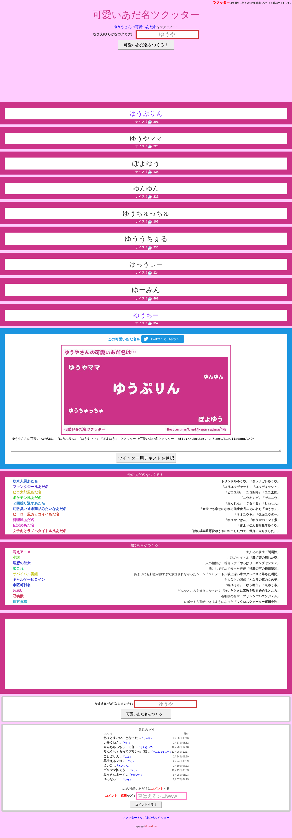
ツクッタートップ (134, 820)
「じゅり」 (147, 741)
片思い (18, 593)
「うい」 (126, 745)
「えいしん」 (123, 768)
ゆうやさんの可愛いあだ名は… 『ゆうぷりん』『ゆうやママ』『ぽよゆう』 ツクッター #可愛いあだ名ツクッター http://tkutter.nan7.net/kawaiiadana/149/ (146, 445)
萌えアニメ (22, 555)
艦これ (18, 571)
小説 (16, 560)
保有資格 (20, 604)
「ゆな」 (127, 782)
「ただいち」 (135, 777)
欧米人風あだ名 (25, 484)
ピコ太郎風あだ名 (27, 495)
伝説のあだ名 (23, 528)
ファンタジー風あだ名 (31, 489)
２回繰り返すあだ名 (29, 506)
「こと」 (127, 759)
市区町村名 (22, 588)
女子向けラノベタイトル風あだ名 (40, 534)
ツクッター (221, 2)
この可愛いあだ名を (146, 339)
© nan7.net (151, 829)
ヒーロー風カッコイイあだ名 (36, 517)
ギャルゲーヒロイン (29, 582)
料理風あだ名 (23, 523)
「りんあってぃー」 (148, 750)
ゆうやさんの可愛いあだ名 (135, 27)
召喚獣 (18, 599)
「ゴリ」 (133, 773)
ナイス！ (143, 121)
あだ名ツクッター (157, 820)
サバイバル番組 (25, 577)
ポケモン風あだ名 (27, 500)
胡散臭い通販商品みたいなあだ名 (40, 512)
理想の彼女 (22, 566)
